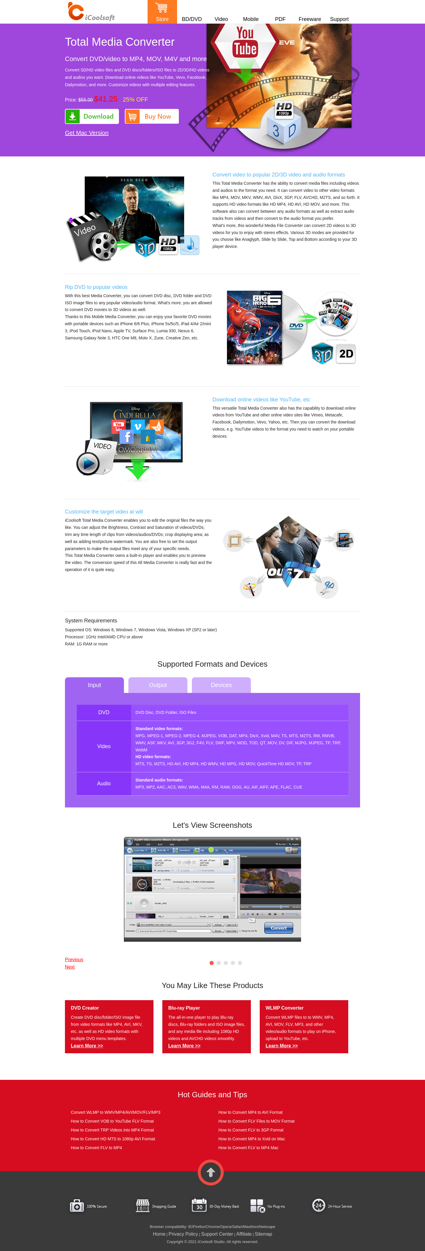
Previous (74, 959)
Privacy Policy (183, 1234)
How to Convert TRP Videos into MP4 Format (112, 1130)
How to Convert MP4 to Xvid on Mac (251, 1138)
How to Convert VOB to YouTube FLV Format (112, 1121)
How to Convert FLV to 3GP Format (250, 1130)
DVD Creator (85, 1007)
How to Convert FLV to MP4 (96, 1147)
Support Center (217, 1234)
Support (339, 19)
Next (70, 966)
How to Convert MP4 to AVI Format (250, 1112)
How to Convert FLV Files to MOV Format (256, 1121)
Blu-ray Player (184, 1007)
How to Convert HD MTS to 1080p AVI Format (113, 1138)
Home (159, 1234)
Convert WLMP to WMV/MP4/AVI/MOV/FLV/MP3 (115, 1112)
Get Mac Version (87, 133)
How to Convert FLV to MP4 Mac (248, 1147)
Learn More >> (87, 1045)
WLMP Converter (285, 1007)
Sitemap (263, 1234)
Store (162, 19)
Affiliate (244, 1234)
